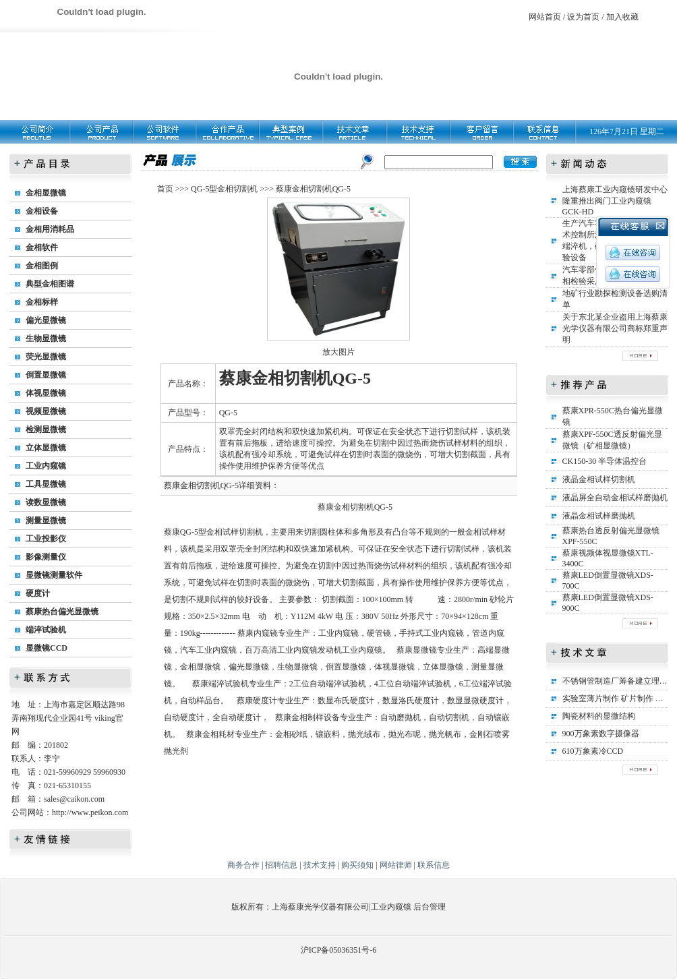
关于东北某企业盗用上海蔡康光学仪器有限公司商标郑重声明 (615, 328)
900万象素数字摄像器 (600, 733)
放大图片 (338, 352)
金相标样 (42, 302)
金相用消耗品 (50, 229)
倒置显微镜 (46, 375)
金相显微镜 (46, 193)
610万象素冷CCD (593, 751)
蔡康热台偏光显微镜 (62, 611)
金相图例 (42, 265)
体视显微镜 (46, 393)
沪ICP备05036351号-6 (339, 950)
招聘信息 (281, 865)
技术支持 (319, 865)
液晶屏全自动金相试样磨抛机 (615, 497)
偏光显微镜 (46, 320)
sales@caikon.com (74, 799)
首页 (165, 189)
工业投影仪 (46, 538)
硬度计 (38, 593)
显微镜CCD (46, 648)
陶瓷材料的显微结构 (598, 716)
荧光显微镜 (46, 356)
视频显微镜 (46, 411)
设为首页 (583, 17)
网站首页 (545, 17)
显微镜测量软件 (54, 575)
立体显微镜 (46, 447)
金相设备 (42, 211)
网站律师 (396, 865)
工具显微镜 (46, 484)
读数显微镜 (46, 502)
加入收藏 (622, 17)
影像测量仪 (46, 557)
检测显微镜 (46, 429)
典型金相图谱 (50, 284)
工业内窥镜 (46, 466)
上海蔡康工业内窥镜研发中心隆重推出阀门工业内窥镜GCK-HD (615, 200)
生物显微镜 (46, 338)
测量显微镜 (46, 520)
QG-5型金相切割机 (224, 189)
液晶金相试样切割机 (598, 479)
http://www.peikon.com (90, 812)
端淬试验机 (46, 629)
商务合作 (243, 865)
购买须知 (357, 865)
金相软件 (42, 247)
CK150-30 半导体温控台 (604, 461)
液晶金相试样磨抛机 (598, 516)
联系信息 (433, 865)
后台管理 (429, 907)
